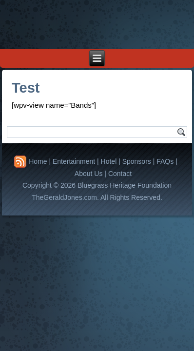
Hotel (109, 161)
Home (38, 161)
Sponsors (136, 161)
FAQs (165, 161)
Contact (120, 173)
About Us (89, 173)
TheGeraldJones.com (64, 197)
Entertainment (74, 161)
